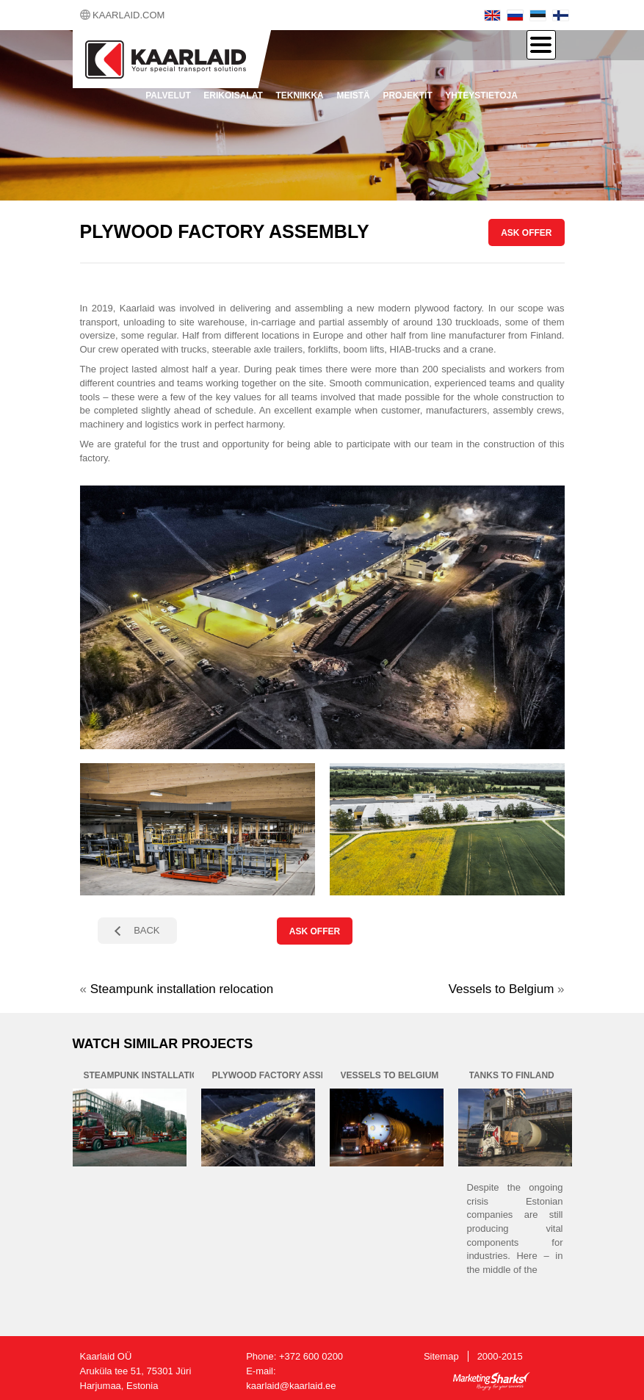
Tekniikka (299, 95)
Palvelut (168, 95)
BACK (146, 930)
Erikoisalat (232, 95)
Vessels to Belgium (501, 989)
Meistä (352, 95)
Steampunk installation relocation (181, 989)
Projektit (407, 95)
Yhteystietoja (481, 95)
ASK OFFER (526, 233)
